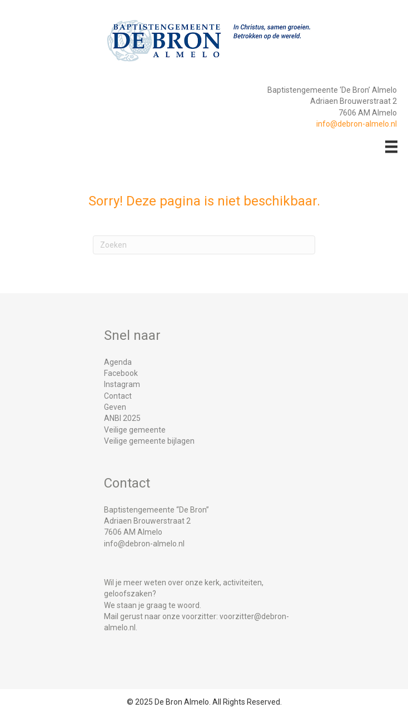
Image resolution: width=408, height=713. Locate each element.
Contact (118, 395)
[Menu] (391, 146)
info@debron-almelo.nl (356, 123)
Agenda (118, 362)
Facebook (121, 373)
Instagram (122, 384)
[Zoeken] (204, 244)
